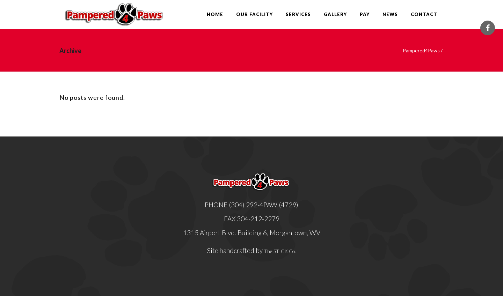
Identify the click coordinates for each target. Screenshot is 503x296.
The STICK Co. (280, 251)
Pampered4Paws (421, 50)
